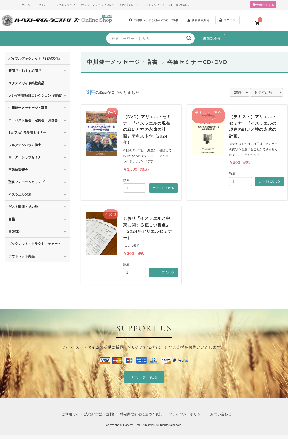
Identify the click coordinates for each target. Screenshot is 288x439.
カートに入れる (163, 188)
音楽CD (14, 231)
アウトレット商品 (21, 256)
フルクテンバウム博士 (24, 145)
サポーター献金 (144, 377)
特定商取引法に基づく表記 (141, 414)
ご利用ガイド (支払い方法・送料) (88, 414)
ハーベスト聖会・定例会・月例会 (33, 120)
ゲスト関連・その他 (23, 207)
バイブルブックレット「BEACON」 (167, 4)
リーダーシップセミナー (26, 157)
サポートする (263, 5)
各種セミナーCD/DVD (197, 62)
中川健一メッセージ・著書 (28, 108)
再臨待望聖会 (18, 170)
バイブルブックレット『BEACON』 (34, 58)
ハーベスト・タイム (34, 4)
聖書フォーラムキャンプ (26, 182)
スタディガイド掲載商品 (26, 83)
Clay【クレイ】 (129, 4)
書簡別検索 (212, 38)
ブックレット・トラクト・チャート (34, 244)
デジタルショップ (64, 4)
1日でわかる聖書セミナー (27, 132)
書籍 (11, 219)
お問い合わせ (220, 414)
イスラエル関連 (19, 194)
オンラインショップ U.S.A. (97, 4)
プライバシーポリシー (186, 414)
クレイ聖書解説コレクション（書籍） (36, 95)
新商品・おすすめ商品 (24, 71)
